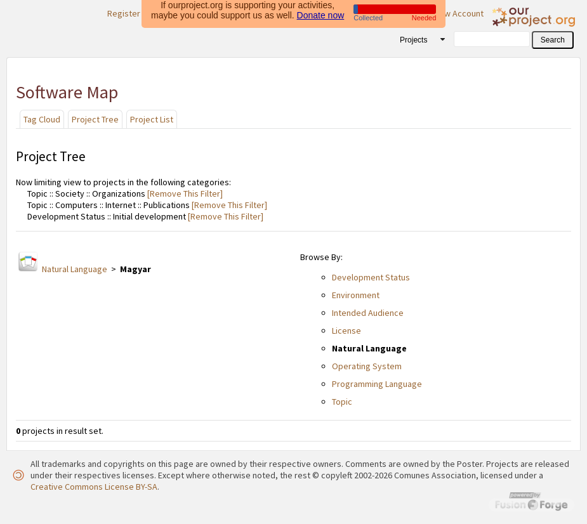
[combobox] (418, 39)
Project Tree (95, 119)
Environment (355, 295)
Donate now (321, 13)
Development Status (371, 277)
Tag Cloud (41, 119)
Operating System (367, 366)
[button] (553, 40)
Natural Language (74, 269)
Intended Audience (368, 312)
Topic (342, 401)
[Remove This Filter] (184, 193)
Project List (151, 119)
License (346, 330)
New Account (459, 13)
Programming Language (377, 384)
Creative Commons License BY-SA (93, 486)
